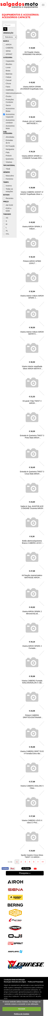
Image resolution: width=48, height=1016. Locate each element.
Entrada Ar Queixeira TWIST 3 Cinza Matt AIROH (32, 473)
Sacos (7, 105)
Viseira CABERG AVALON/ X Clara (32, 787)
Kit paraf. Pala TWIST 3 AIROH (32, 402)
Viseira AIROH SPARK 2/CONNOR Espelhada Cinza (32, 88)
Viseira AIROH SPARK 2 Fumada (32, 647)
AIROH (7, 45)
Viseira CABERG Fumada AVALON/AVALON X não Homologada (32, 683)
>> (43, 862)
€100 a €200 (7, 209)
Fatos (6, 87)
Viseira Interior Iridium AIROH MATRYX (32, 333)
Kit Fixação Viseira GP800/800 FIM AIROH (32, 53)
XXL (6, 234)
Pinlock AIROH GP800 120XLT (32, 262)
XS (5, 218)
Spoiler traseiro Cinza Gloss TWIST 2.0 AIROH (32, 856)
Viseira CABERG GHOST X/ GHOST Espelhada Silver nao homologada (32, 194)
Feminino (8, 179)
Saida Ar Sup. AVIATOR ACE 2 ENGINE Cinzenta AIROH (32, 507)
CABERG (8, 48)
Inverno (7, 186)
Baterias (7, 74)
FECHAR (21, 1009)
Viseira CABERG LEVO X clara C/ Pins (32, 821)
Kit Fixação (9, 146)
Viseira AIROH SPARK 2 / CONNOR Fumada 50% (32, 157)
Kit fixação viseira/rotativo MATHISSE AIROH (32, 576)
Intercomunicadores (9, 93)
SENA (7, 51)
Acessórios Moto (8, 127)
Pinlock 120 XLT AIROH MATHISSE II (32, 122)
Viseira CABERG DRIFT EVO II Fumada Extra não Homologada (32, 753)
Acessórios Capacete (8, 115)
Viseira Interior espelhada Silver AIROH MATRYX (32, 367)
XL (5, 231)
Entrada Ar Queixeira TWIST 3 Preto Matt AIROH (32, 436)
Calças (7, 77)
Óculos (7, 96)
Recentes (8, 198)
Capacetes (8, 61)
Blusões (7, 64)
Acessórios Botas (8, 109)
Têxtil (6, 169)
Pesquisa (24, 873)
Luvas (6, 67)
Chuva (7, 83)
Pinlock (7, 156)
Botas (6, 71)
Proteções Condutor (8, 101)
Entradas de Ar (8, 141)
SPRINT (7, 54)
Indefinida (8, 90)
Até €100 (8, 205)
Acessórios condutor (8, 121)
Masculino (8, 176)
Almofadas (8, 137)
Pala (6, 152)
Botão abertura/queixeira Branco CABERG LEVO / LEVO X (32, 543)
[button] (35, 868)
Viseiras (7, 162)
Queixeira (8, 159)
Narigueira (8, 149)
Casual (7, 80)
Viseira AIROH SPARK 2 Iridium (32, 228)
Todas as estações (8, 190)
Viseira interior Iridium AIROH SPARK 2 (32, 297)
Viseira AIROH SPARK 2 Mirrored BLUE (32, 612)
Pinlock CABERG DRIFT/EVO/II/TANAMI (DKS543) (32, 717)
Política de (21, 1014)
